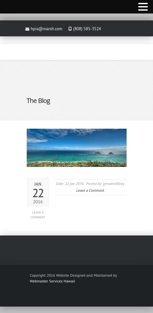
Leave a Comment (38, 214)
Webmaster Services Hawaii (52, 281)
